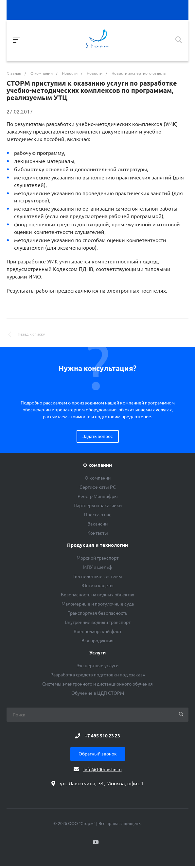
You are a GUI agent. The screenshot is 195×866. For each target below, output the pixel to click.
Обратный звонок (98, 753)
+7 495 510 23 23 (102, 735)
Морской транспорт (97, 558)
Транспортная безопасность (97, 613)
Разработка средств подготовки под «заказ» (97, 674)
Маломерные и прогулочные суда (98, 604)
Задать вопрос (97, 436)
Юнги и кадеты (97, 585)
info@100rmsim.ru (102, 769)
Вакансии (97, 523)
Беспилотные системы (97, 576)
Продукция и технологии (97, 545)
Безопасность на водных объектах (97, 594)
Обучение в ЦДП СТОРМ (97, 693)
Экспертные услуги (97, 665)
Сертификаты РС (98, 487)
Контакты (97, 533)
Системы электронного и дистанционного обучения (97, 684)
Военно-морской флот (97, 631)
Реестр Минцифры (98, 496)
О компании (97, 465)
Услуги (97, 652)
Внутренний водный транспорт (98, 622)
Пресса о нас (97, 514)
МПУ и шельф (97, 567)
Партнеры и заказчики (98, 505)
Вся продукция (97, 640)
